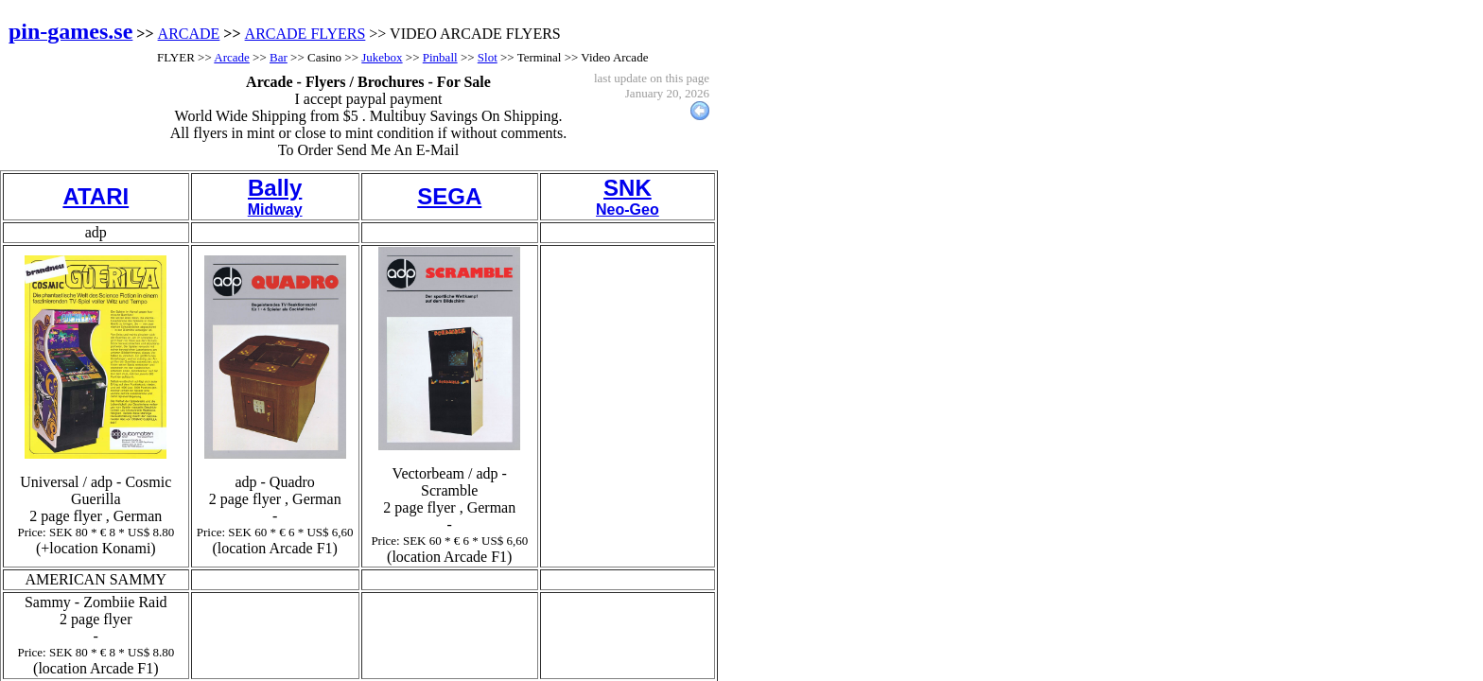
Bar (279, 57)
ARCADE (189, 34)
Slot (487, 57)
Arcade (232, 57)
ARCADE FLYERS (305, 34)
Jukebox (381, 57)
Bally (275, 188)
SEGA (449, 196)
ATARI (95, 196)
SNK (627, 188)
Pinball (440, 57)
